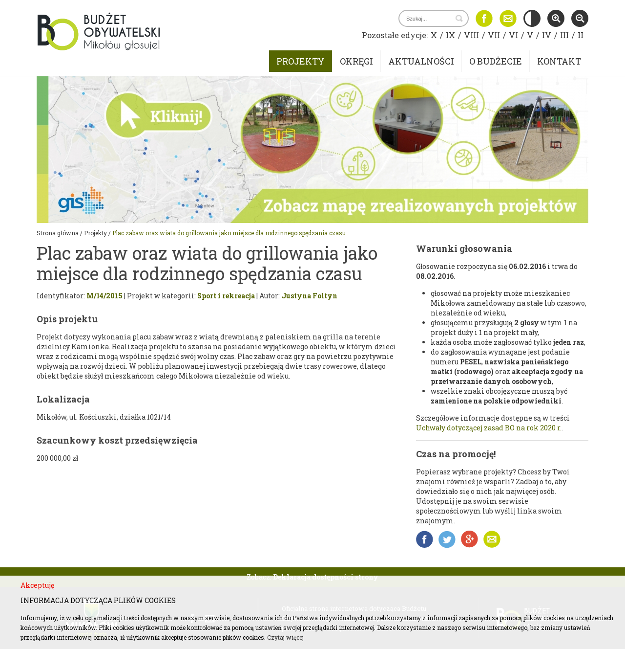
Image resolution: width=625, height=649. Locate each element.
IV (546, 35)
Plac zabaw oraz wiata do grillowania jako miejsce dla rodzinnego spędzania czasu (229, 233)
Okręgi (356, 61)
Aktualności (421, 61)
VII (494, 35)
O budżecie (495, 61)
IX (450, 35)
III (564, 35)
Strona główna (58, 233)
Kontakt (559, 61)
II (580, 35)
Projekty (300, 61)
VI (513, 35)
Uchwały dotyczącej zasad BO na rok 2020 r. (489, 427)
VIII (471, 35)
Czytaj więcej (285, 637)
